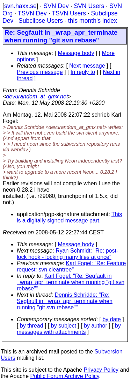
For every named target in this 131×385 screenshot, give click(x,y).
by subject (63, 326)
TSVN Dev (32, 13)
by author (95, 326)
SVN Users (89, 5)
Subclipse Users (41, 20)
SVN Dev (55, 5)
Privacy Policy (100, 370)
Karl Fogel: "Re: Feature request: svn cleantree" (71, 266)
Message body (76, 53)
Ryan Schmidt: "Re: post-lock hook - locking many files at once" (67, 254)
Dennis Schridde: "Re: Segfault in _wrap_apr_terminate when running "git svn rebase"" (64, 301)
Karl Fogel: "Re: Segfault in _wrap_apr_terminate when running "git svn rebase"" (70, 282)
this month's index (92, 20)
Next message (87, 66)
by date (111, 319)
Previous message (40, 72)
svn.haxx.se (20, 5)
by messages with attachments (69, 329)
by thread (31, 326)
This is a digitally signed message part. (69, 217)
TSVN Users (69, 13)
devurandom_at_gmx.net (37, 96)
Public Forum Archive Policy (64, 376)
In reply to (83, 72)
